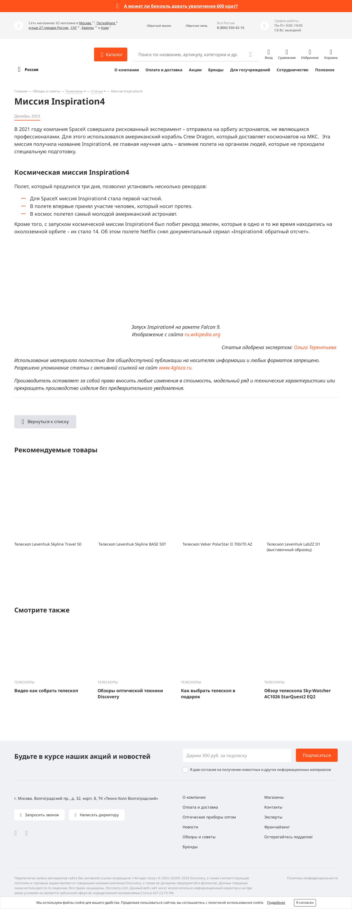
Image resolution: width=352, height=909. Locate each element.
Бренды (216, 69)
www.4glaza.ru (175, 367)
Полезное (324, 69)
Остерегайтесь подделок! (288, 836)
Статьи (97, 91)
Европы (88, 27)
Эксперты (273, 817)
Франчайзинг (277, 826)
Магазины (274, 797)
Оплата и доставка (163, 69)
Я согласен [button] (305, 902)
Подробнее (276, 902)
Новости (190, 826)
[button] (153, 26)
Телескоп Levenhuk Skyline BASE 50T (132, 544)
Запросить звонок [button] (41, 814)
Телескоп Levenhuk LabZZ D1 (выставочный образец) (293, 546)
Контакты (273, 807)
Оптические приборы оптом (209, 817)
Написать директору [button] (99, 814)
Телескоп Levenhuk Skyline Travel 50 (47, 544)
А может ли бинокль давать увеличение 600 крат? (181, 6)
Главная (21, 91)
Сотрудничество (293, 69)
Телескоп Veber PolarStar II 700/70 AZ (217, 544)
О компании (126, 69)
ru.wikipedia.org (202, 334)
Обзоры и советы (46, 91)
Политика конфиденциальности (312, 878)
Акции (195, 69)
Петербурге (106, 23)
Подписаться (317, 755)
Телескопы (74, 91)
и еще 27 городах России (49, 27)
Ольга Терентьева (315, 347)
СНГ (74, 27)
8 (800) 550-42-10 (230, 27)
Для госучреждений (250, 69)
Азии (105, 27)
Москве (85, 23)
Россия (31, 69)
